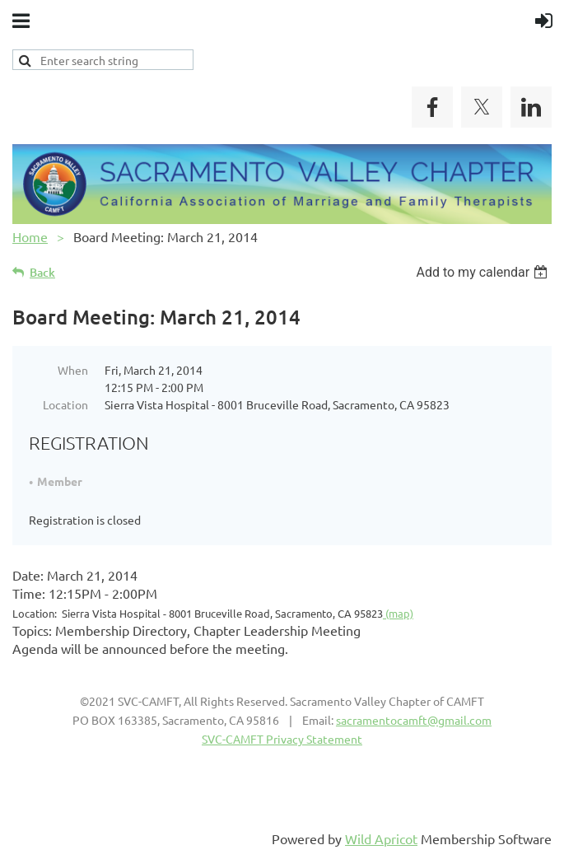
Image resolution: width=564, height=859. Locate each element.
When (73, 369)
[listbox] (484, 272)
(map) (398, 613)
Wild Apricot (381, 838)
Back (42, 272)
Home (30, 236)
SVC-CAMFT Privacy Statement (282, 738)
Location (65, 404)
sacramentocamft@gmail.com (414, 719)
